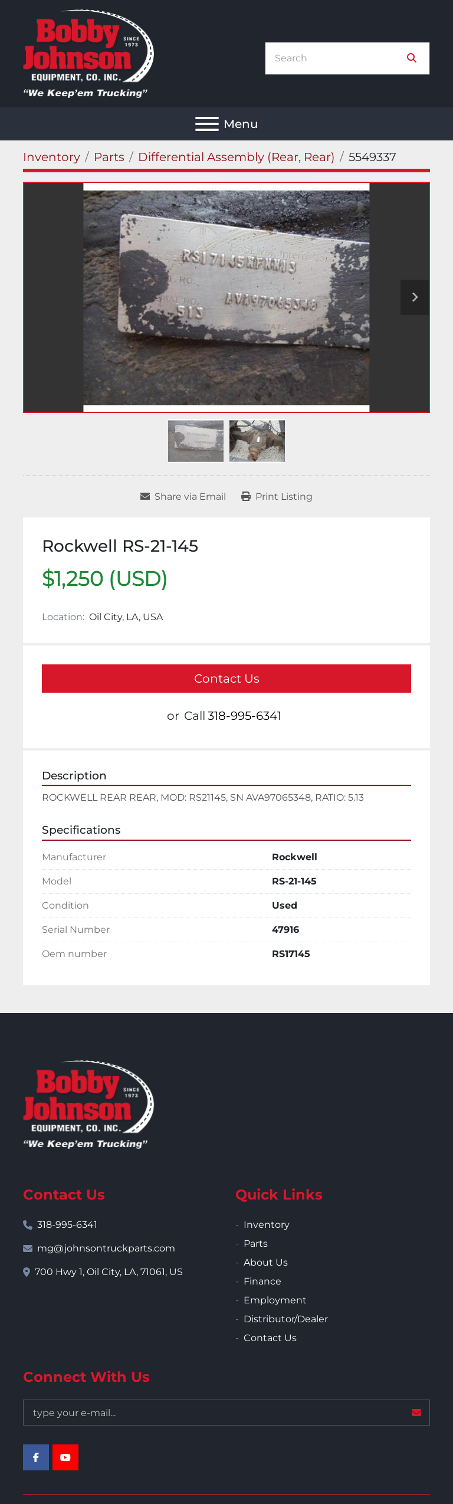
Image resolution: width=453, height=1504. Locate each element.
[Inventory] (51, 157)
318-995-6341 (244, 716)
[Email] (226, 1413)
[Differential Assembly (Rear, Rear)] (236, 157)
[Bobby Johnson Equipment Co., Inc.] (88, 1103)
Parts (256, 1243)
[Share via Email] (183, 497)
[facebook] (36, 1457)
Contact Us (227, 678)
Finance (262, 1281)
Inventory (267, 1224)
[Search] (339, 58)
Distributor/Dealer (286, 1319)
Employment (275, 1300)
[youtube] (65, 1457)
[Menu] (207, 124)
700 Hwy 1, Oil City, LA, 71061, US (109, 1271)
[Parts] (109, 157)
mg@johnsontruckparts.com (106, 1248)
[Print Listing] (277, 497)
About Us (266, 1262)
